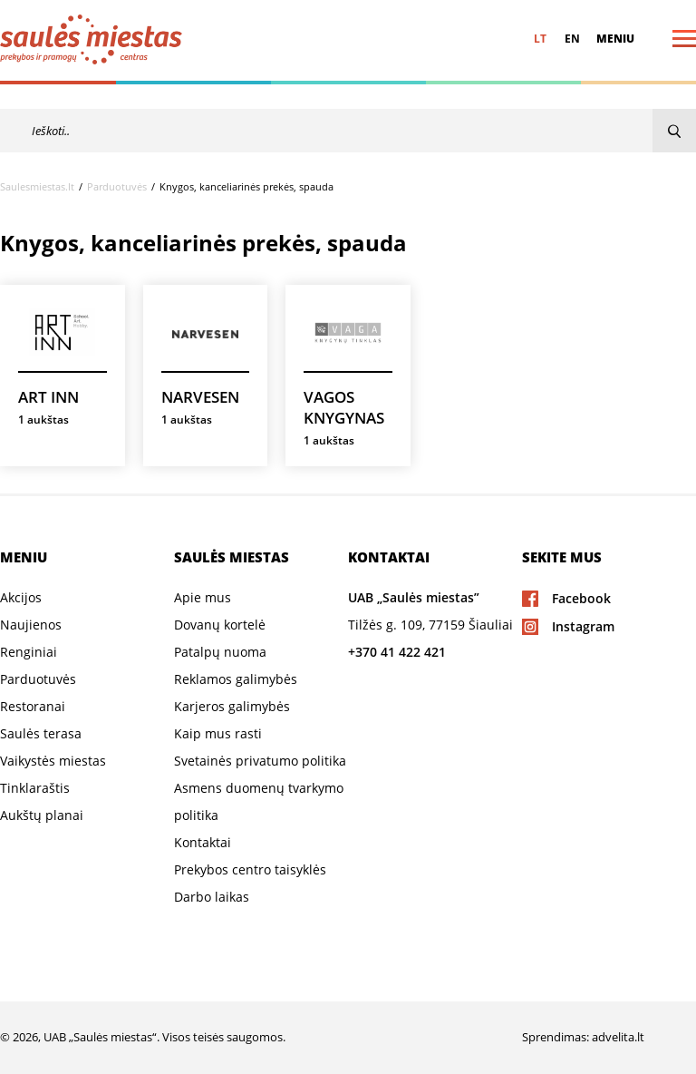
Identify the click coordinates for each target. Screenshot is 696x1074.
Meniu (615, 38)
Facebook (581, 598)
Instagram (583, 626)
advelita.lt (618, 1037)
